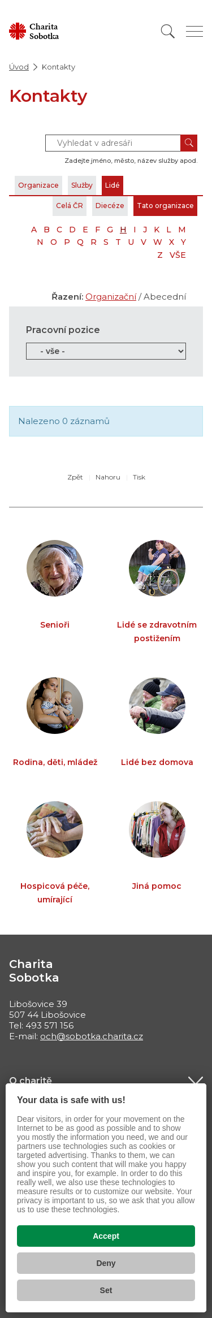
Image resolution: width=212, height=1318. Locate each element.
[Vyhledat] (167, 31)
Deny (105, 1263)
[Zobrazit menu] (194, 31)
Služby (82, 185)
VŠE (178, 255)
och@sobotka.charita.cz (91, 1036)
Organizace (38, 185)
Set (106, 1290)
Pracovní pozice (63, 330)
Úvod (19, 66)
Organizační (110, 296)
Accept (106, 1236)
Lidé (112, 185)
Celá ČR (69, 205)
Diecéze (110, 205)
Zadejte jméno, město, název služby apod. (130, 161)
